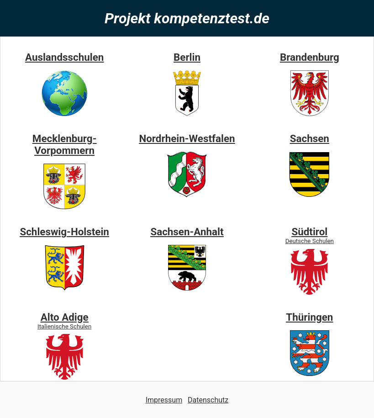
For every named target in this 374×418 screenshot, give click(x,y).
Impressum (164, 400)
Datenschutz (208, 400)
